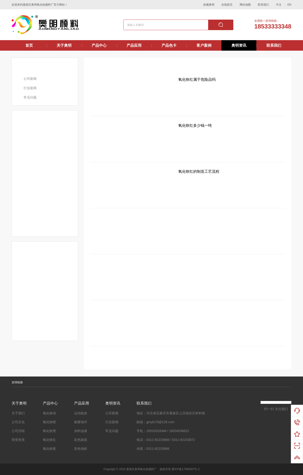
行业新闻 (30, 88)
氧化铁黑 (49, 431)
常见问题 (30, 97)
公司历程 (18, 431)
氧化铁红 (49, 440)
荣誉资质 (18, 440)
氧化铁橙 (49, 422)
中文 (279, 4)
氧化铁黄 (49, 448)
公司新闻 (30, 79)
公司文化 (18, 422)
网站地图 (245, 4)
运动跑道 (80, 413)
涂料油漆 (80, 431)
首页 (29, 45)
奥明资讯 (238, 45)
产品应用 (134, 45)
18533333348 (272, 26)
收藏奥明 (208, 4)
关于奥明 (64, 45)
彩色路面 (80, 440)
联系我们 (263, 4)
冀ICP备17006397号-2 (186, 469)
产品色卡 (169, 45)
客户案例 (203, 45)
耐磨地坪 (80, 422)
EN (289, 4)
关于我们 (18, 413)
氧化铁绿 (49, 413)
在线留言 (227, 4)
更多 (70, 115)
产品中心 (99, 45)
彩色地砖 (80, 448)
